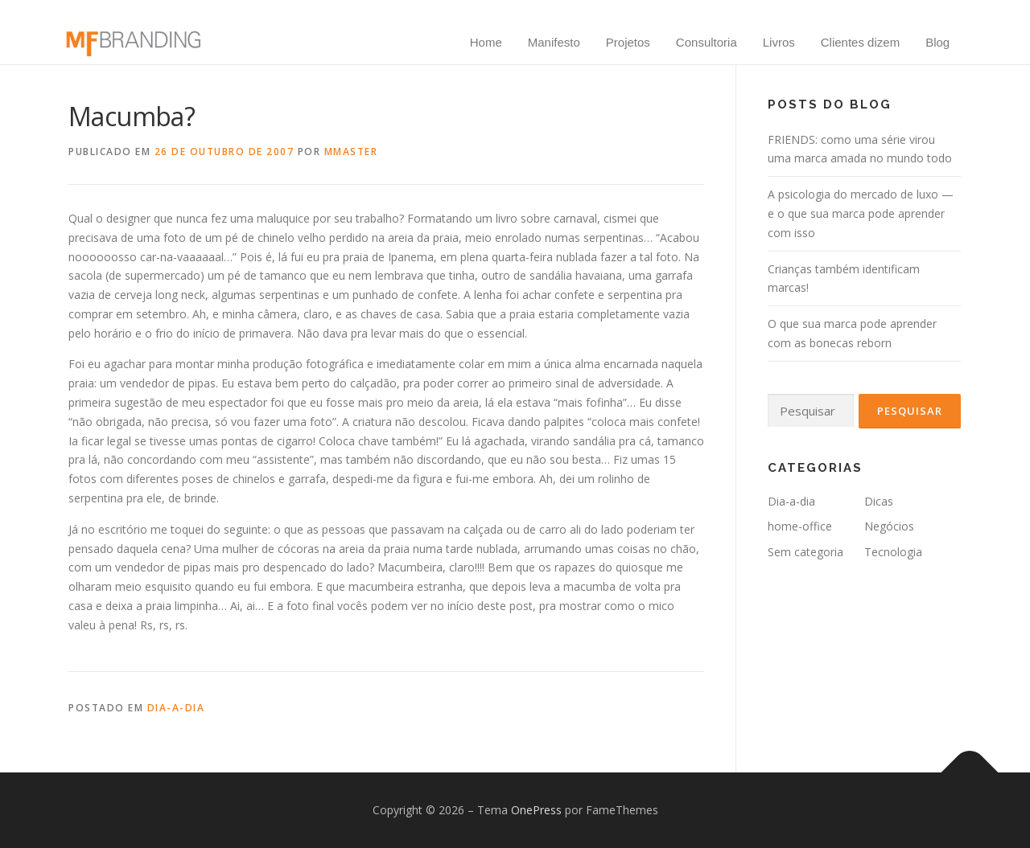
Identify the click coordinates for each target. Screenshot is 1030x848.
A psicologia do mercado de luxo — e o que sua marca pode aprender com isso (861, 213)
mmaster (351, 151)
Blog (937, 42)
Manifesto (554, 42)
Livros (779, 42)
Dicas (878, 501)
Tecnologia (893, 551)
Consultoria (706, 42)
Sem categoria (805, 551)
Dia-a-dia (176, 708)
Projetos (628, 42)
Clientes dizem (860, 42)
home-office (800, 526)
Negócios (889, 526)
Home (486, 42)
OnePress (536, 809)
